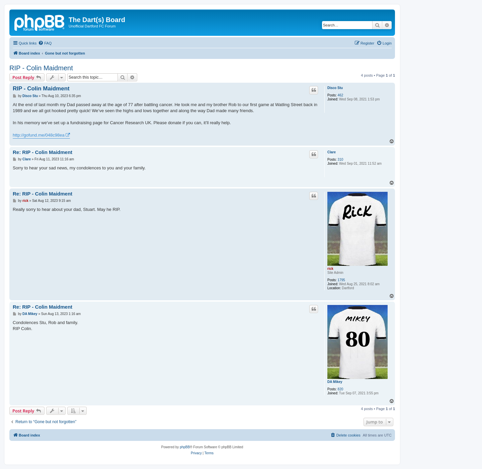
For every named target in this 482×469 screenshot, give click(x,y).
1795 (341, 280)
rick (330, 268)
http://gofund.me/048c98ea (39, 135)
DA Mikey (334, 382)
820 (340, 389)
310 (340, 159)
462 (340, 95)
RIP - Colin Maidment (41, 68)
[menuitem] (45, 43)
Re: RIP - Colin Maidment (42, 152)
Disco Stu (335, 88)
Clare (331, 152)
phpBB (185, 447)
